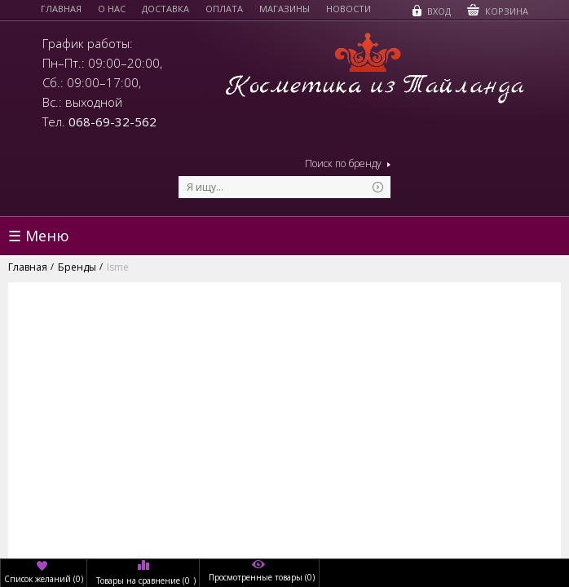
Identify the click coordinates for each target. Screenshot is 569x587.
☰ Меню (38, 235)
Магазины (284, 9)
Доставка (165, 9)
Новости (348, 9)
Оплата (224, 9)
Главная (61, 9)
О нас (112, 9)
